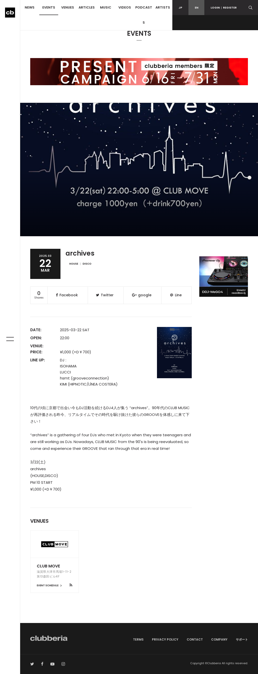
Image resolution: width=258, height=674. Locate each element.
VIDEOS (124, 7)
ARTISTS (162, 7)
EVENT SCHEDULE (50, 585)
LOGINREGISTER (224, 7)
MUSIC (105, 7)
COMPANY (219, 639)
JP (180, 8)
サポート (242, 639)
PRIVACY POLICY (165, 639)
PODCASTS (143, 15)
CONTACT (195, 639)
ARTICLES (87, 7)
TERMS (138, 639)
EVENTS (48, 7)
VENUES (67, 7)
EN (196, 8)
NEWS (30, 7)
